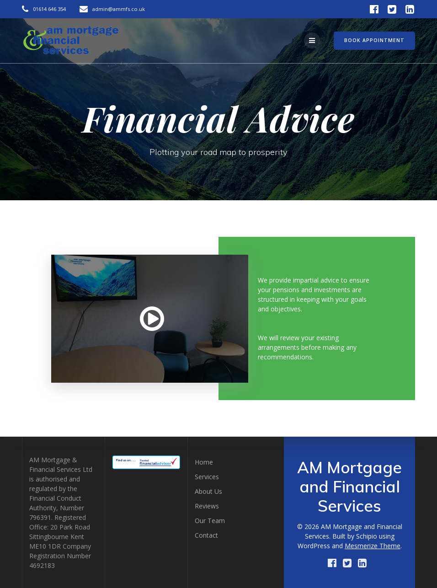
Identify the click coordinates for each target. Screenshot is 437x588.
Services (207, 476)
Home (204, 462)
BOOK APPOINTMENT (374, 40)
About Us (208, 491)
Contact (206, 535)
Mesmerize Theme (372, 545)
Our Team (210, 520)
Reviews (207, 506)
